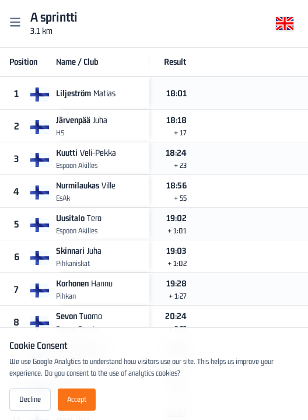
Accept (76, 399)
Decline (30, 399)
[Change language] (284, 25)
